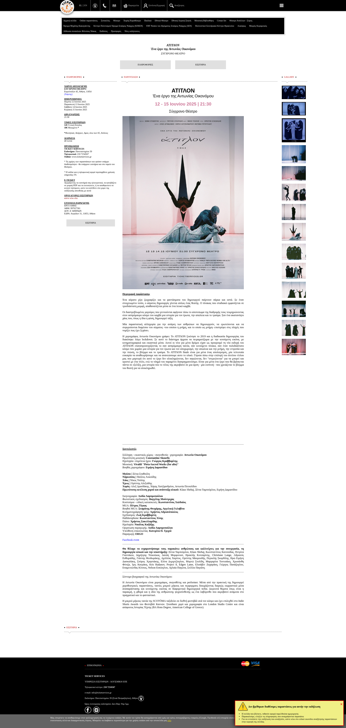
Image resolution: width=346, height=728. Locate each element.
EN (85, 5)
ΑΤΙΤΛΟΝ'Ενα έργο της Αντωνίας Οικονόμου (173, 47)
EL (80, 5)
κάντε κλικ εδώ (71, 198)
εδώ (169, 720)
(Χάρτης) (68, 94)
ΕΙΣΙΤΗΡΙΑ (200, 64)
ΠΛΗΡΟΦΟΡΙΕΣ (145, 64)
